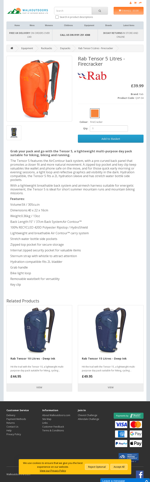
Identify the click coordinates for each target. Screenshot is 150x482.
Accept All (119, 466)
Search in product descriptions (74, 17)
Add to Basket (110, 139)
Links (45, 422)
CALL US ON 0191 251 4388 (75, 35)
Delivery (10, 415)
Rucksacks (46, 48)
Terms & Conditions (53, 430)
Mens (32, 25)
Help (9, 430)
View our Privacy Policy (53, 470)
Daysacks (65, 48)
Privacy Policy (13, 434)
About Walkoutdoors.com (56, 415)
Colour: (84, 122)
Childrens (68, 25)
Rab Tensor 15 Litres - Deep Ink (104, 358)
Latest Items (128, 25)
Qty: (85, 128)
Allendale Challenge (88, 419)
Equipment (89, 25)
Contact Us (12, 426)
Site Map (46, 419)
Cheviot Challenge (87, 415)
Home (17, 25)
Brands (108, 25)
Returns (10, 422)
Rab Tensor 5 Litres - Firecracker (95, 48)
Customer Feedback (53, 426)
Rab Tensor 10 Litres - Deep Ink (32, 358)
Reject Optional (97, 466)
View (39, 387)
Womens (49, 25)
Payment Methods (16, 419)
